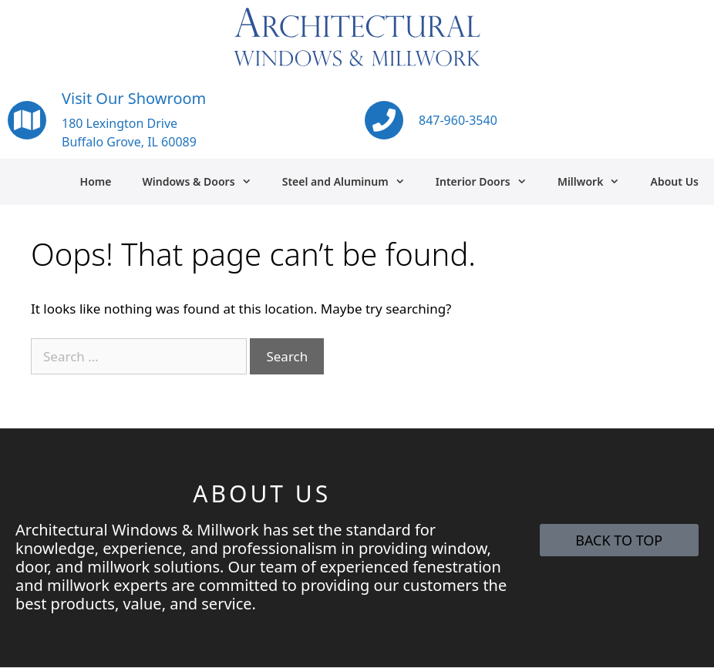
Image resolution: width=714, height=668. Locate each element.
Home (96, 181)
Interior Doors (489, 182)
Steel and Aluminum (351, 182)
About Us (675, 181)
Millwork (596, 182)
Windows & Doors (204, 182)
